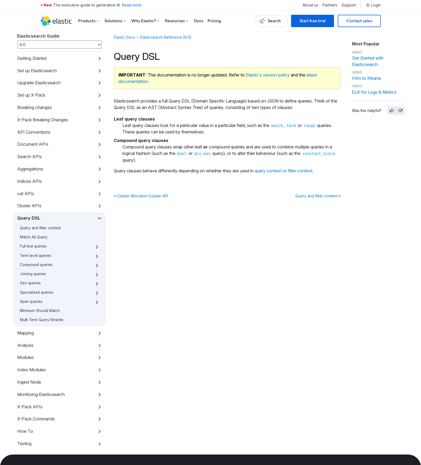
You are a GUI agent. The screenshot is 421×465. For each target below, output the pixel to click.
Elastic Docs (124, 37)
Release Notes (31, 431)
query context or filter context (283, 170)
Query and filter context (40, 191)
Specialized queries (36, 255)
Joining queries (33, 237)
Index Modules (31, 333)
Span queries (31, 265)
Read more (131, 5)
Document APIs (32, 107)
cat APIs (25, 156)
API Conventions (33, 95)
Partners (329, 5)
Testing (24, 406)
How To (25, 394)
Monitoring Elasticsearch (41, 357)
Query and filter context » (318, 196)
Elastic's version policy (268, 75)
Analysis (25, 308)
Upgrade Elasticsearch (39, 46)
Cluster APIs (29, 169)
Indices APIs (29, 144)
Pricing (214, 20)
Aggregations (30, 132)
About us (310, 5)
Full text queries (33, 209)
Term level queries (35, 219)
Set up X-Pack (31, 58)
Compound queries (36, 228)
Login (373, 5)
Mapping (25, 296)
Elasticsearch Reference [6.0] (165, 37)
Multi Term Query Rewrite (41, 283)
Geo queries (30, 246)
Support (349, 5)
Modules (25, 320)
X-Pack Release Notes (39, 443)
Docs (198, 20)
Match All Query (34, 200)
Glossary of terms (34, 419)
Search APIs (29, 119)
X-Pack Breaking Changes (42, 83)
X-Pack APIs (29, 370)
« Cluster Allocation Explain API (141, 196)
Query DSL (28, 181)
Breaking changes (34, 70)
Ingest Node (29, 345)
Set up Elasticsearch (37, 34)
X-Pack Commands (36, 382)
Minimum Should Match (40, 274)
